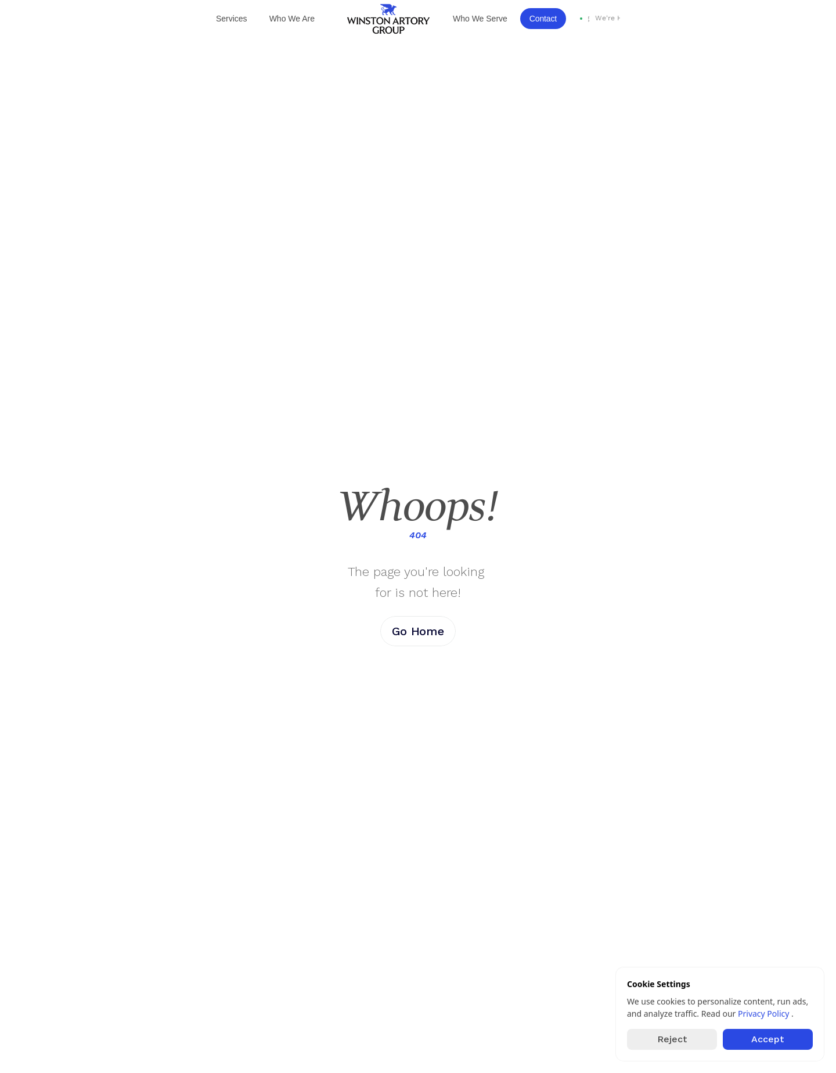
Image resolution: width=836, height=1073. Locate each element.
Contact (543, 18)
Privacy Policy (764, 1013)
